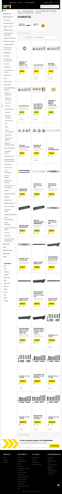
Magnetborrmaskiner (9, 41)
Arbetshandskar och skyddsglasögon (9, 240)
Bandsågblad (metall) (7, 152)
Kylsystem (7, 233)
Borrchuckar (8, 103)
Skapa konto (35, 462)
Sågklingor (7, 197)
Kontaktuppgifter (29, 2)
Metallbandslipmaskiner (10, 38)
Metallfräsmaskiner (9, 23)
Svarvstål (7, 106)
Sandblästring (7, 67)
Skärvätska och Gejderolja (9, 139)
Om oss (19, 464)
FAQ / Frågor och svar (23, 477)
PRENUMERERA (55, 446)
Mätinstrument (9, 120)
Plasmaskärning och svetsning (9, 71)
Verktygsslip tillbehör (7, 210)
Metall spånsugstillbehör (8, 218)
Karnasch (6, 275)
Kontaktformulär (22, 479)
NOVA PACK (7, 283)
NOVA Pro (6, 286)
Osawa (5, 289)
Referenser (20, 466)
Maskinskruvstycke (9, 156)
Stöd (6, 123)
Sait (5, 295)
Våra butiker (21, 484)
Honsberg (6, 272)
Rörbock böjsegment (7, 223)
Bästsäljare (6, 462)
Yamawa (6, 301)
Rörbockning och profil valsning (8, 48)
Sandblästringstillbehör (10, 214)
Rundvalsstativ (8, 200)
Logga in (46, 2)
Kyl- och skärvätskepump (9, 131)
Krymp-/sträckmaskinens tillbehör (10, 228)
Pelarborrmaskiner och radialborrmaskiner (8, 28)
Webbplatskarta (22, 481)
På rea (4, 10)
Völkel (5, 298)
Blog (19, 488)
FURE (5, 269)
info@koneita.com (52, 470)
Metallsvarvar (7, 20)
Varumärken (7, 263)
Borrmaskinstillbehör (9, 148)
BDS (5, 266)
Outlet (4, 256)
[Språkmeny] (14, 3)
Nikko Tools (7, 278)
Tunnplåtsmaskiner (9, 44)
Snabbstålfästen (9, 109)
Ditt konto (35, 454)
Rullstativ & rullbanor (7, 176)
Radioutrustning (7, 250)
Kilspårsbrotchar (8, 81)
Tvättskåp (6, 64)
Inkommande (6, 253)
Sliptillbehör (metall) (9, 194)
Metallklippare (7, 53)
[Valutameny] (21, 3)
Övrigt (4, 247)
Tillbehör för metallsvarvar (7, 94)
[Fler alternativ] (58, 485)
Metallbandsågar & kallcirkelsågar (8, 34)
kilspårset (6, 190)
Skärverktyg (6, 244)
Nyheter (5, 460)
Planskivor (7, 112)
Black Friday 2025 (22, 472)
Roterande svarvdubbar (8, 116)
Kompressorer (7, 75)
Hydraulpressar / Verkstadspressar (8, 60)
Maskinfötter (8, 135)
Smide (5, 78)
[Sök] (49, 6)
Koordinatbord (8, 164)
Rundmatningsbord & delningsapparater (9, 160)
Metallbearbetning (8, 17)
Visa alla (36, 78)
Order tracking (35, 457)
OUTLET (6, 292)
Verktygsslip (7, 56)
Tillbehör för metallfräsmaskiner (9, 144)
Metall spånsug (7, 85)
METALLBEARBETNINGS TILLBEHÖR (9, 89)
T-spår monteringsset (8, 171)
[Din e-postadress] (34, 446)
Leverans (20, 457)
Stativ (6, 127)
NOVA (5, 281)
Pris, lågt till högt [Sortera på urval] (47, 37)
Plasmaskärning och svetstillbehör (9, 186)
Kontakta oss (21, 475)
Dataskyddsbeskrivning (23, 486)
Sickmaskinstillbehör (9, 206)
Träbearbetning (7, 14)
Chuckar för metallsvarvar (8, 99)
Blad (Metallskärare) (9, 203)
